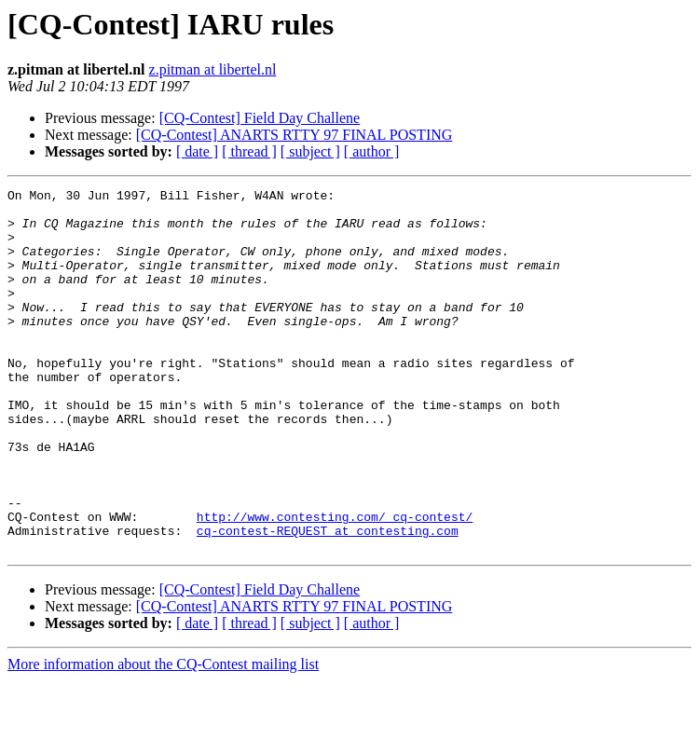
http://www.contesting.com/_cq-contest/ (335, 583)
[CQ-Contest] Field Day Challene (260, 118)
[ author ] (372, 151)
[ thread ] (249, 151)
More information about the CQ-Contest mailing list (163, 737)
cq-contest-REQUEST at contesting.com (328, 600)
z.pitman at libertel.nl (213, 69)
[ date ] (197, 151)
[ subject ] (310, 151)
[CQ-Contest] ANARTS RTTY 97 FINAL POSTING (294, 135)
